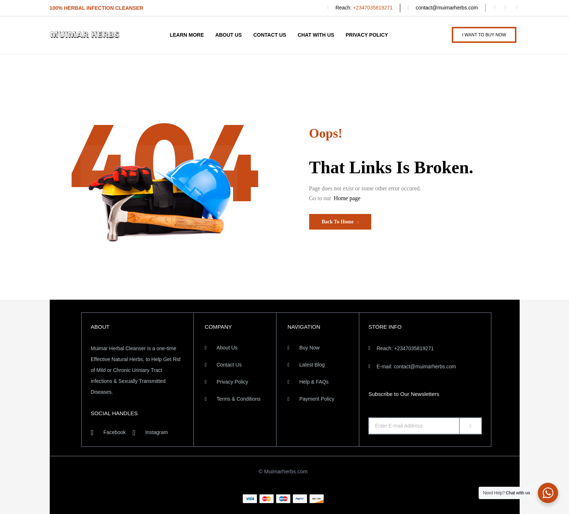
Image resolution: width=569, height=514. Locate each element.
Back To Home (340, 221)
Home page (347, 198)
